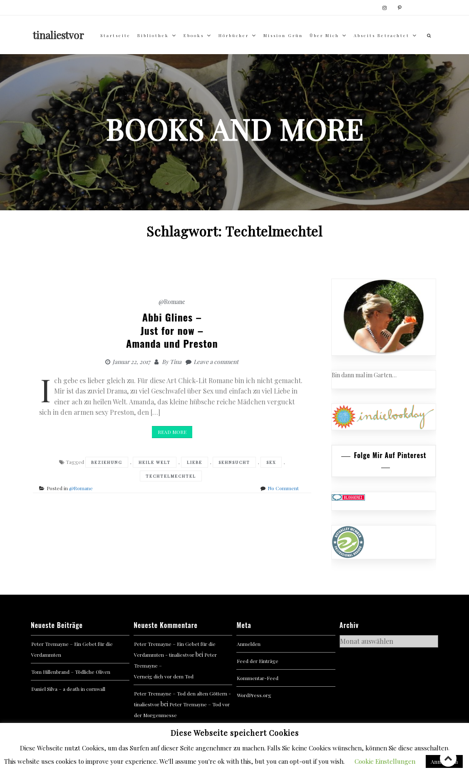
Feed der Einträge (257, 661)
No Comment (283, 488)
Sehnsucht (234, 462)
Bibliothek (153, 35)
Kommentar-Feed (257, 678)
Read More (172, 432)
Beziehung (106, 462)
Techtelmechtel (171, 476)
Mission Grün (283, 35)
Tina (175, 362)
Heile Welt (155, 462)
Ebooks (194, 35)
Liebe (194, 462)
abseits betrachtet (381, 35)
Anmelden (249, 643)
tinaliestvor (58, 35)
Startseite (115, 35)
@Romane (172, 302)
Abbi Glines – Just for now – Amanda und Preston (172, 329)
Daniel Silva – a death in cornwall (68, 688)
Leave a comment (216, 362)
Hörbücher (233, 35)
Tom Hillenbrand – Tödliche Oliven (70, 671)
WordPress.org (254, 695)
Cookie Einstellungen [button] (385, 761)
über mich (324, 35)
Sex (271, 462)
